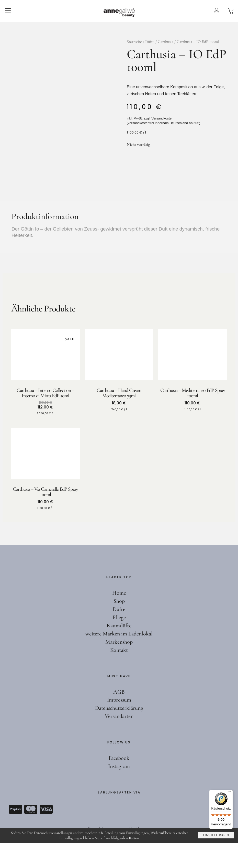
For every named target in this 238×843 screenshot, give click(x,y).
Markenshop (119, 642)
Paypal (15, 809)
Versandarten (119, 716)
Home (119, 592)
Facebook (119, 758)
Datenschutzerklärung (119, 708)
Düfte (149, 41)
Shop (119, 601)
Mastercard (30, 809)
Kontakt (119, 650)
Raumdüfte (119, 625)
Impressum (119, 699)
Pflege (119, 617)
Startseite (134, 41)
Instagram (119, 766)
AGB (119, 692)
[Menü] (230, 793)
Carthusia (165, 41)
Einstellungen (216, 835)
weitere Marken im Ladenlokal (119, 633)
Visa (46, 809)
